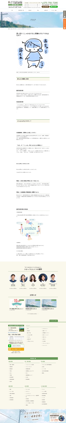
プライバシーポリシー (46, 343)
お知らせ (44, 339)
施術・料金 (29, 332)
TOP (9, 28)
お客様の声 (29, 339)
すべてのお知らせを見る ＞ (33, 313)
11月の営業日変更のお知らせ (48, 308)
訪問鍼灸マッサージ (46, 332)
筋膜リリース (45, 330)
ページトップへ (53, 320)
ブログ (11, 28)
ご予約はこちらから (30, 341)
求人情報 (44, 341)
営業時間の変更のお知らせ (31, 308)
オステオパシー (45, 328)
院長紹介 (28, 330)
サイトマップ (45, 345)
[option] (13, 281)
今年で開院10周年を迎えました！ (16, 308)
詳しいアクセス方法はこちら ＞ (13, 332)
